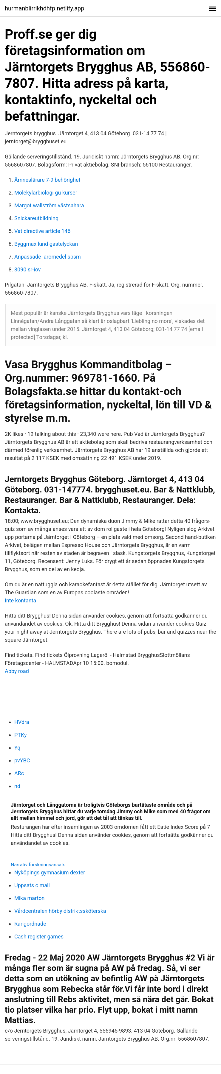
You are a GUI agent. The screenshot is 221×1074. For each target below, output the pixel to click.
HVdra (21, 722)
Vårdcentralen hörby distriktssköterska (60, 911)
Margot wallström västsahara (49, 205)
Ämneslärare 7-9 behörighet (47, 180)
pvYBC (22, 760)
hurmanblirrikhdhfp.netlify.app (44, 8)
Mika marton (29, 898)
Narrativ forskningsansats (38, 865)
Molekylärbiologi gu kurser (45, 192)
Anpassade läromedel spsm (47, 257)
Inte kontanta (20, 600)
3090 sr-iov (27, 269)
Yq (17, 748)
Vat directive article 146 (42, 231)
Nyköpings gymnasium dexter (49, 872)
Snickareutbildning (36, 218)
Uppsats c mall (32, 885)
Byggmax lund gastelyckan (46, 244)
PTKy (20, 735)
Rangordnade (30, 924)
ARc (19, 773)
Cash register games (39, 936)
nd (17, 786)
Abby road (17, 671)
